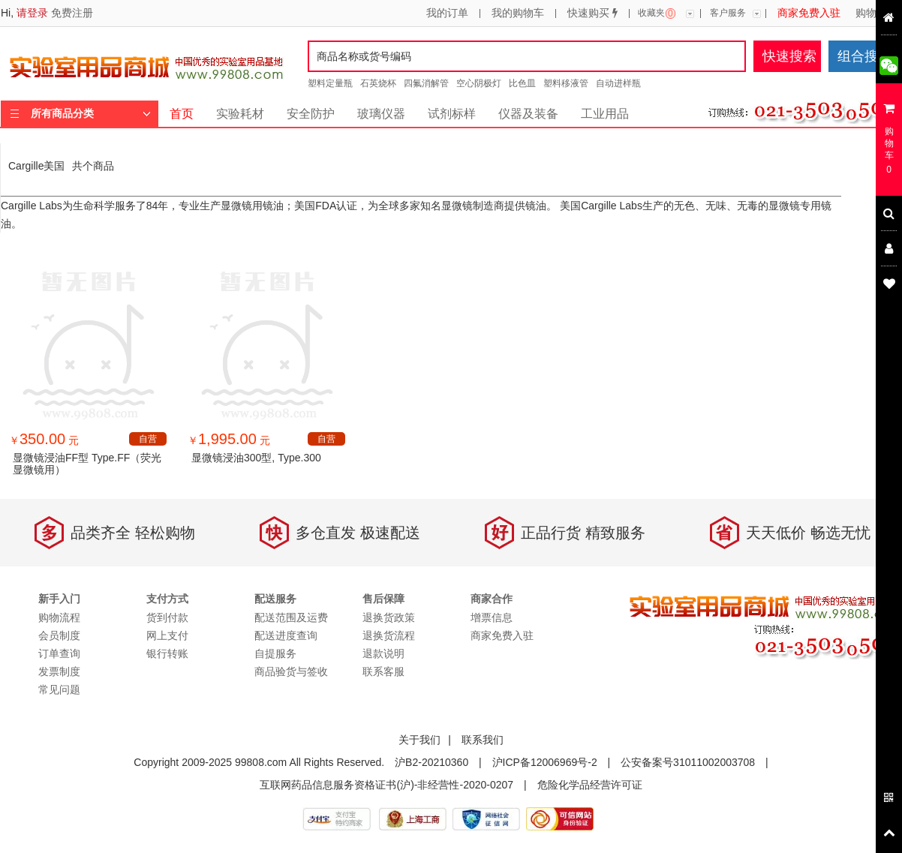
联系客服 (383, 671)
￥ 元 (44, 440)
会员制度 (59, 635)
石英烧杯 (378, 83)
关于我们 (419, 740)
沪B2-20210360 (431, 762)
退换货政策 (388, 617)
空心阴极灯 (478, 83)
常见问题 (59, 689)
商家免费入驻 (808, 13)
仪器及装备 (528, 113)
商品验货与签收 (291, 671)
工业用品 (605, 113)
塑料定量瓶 (330, 83)
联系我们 (483, 740)
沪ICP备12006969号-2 (544, 762)
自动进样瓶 (618, 83)
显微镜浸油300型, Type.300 (256, 458)
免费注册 (72, 13)
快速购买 (592, 13)
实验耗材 (240, 113)
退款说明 (383, 653)
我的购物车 (518, 13)
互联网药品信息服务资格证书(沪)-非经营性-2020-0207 (386, 785)
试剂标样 (452, 113)
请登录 (32, 13)
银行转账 (167, 653)
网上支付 (167, 635)
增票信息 (492, 617)
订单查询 (59, 653)
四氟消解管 (426, 83)
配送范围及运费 (291, 617)
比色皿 (522, 83)
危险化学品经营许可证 (589, 785)
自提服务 (275, 653)
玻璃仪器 (381, 113)
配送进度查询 (285, 635)
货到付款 (167, 617)
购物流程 (876, 13)
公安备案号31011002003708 (688, 762)
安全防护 (311, 113)
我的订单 (447, 13)
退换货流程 (388, 635)
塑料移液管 (565, 83)
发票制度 (59, 671)
